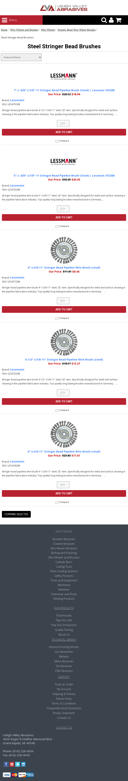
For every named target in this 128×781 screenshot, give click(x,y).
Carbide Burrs (63, 562)
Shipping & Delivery (64, 694)
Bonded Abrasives (64, 539)
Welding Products (64, 598)
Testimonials (64, 615)
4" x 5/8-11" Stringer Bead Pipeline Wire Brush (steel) (64, 267)
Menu (6, 20)
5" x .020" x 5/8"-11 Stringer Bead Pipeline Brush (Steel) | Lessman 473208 (64, 175)
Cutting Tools (64, 566)
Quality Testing (64, 630)
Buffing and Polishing (64, 553)
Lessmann (17, 100)
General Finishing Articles (64, 647)
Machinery (64, 585)
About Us (64, 634)
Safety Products (64, 576)
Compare (64, 140)
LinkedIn (23, 764)
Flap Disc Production (64, 625)
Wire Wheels (48, 29)
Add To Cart (64, 132)
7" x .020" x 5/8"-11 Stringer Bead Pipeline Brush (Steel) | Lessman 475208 (64, 90)
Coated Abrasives (64, 543)
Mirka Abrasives (64, 661)
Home (4, 29)
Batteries (64, 589)
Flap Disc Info (64, 620)
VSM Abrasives (64, 671)
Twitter (17, 764)
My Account (64, 689)
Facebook (6, 764)
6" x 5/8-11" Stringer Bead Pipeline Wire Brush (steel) (64, 451)
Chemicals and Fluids (64, 594)
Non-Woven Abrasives (64, 548)
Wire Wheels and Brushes (24, 29)
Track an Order (64, 684)
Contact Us (64, 718)
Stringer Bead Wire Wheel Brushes (77, 29)
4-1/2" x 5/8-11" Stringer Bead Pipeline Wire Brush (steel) (64, 359)
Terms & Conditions (64, 703)
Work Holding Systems (64, 571)
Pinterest (12, 764)
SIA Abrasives (64, 666)
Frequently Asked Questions (64, 708)
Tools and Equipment (64, 580)
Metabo (64, 656)
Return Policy (64, 698)
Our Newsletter (64, 652)
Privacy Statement (64, 713)
